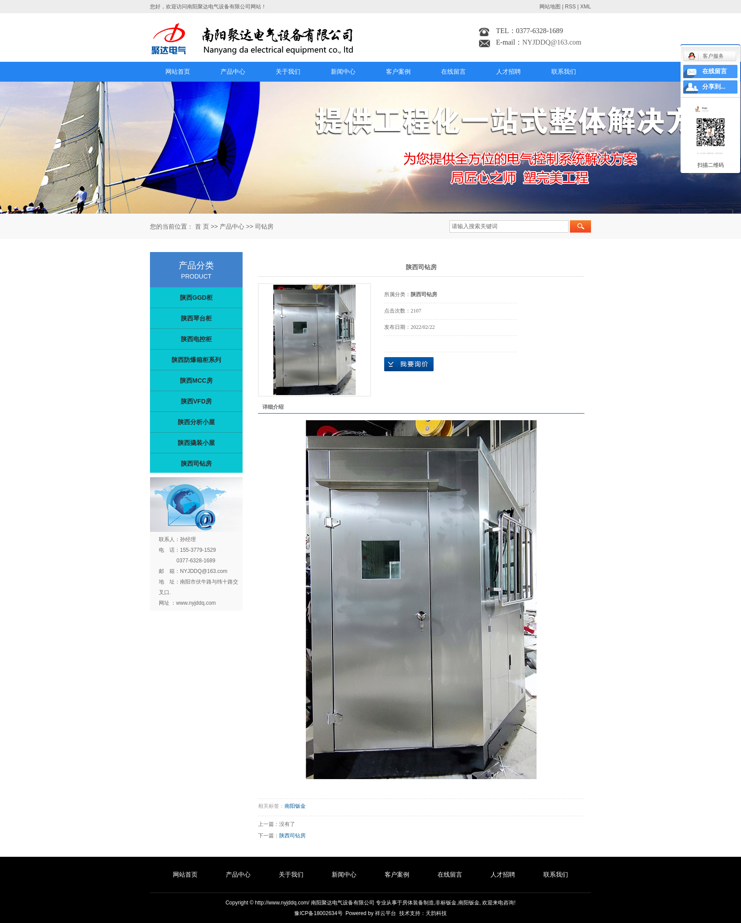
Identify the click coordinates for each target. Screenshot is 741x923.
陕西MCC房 (196, 380)
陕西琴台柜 (196, 318)
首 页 (202, 226)
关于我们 (288, 71)
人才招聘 (508, 71)
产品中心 (233, 71)
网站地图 (550, 7)
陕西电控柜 (196, 339)
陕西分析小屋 (196, 422)
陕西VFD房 (196, 401)
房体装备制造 (418, 903)
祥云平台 (385, 913)
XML (585, 7)
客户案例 (398, 71)
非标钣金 (446, 903)
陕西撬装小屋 (196, 442)
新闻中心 (343, 71)
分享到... (714, 86)
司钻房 (264, 226)
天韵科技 (436, 913)
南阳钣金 (295, 806)
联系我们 (563, 71)
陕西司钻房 (196, 463)
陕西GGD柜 (196, 297)
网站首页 (177, 71)
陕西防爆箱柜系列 (196, 359)
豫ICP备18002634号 (318, 913)
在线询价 (409, 364)
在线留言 (453, 71)
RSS (570, 7)
